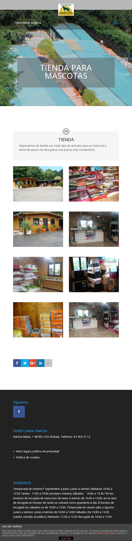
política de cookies (106, 533)
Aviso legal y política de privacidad (37, 451)
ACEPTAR (66, 538)
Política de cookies (28, 457)
